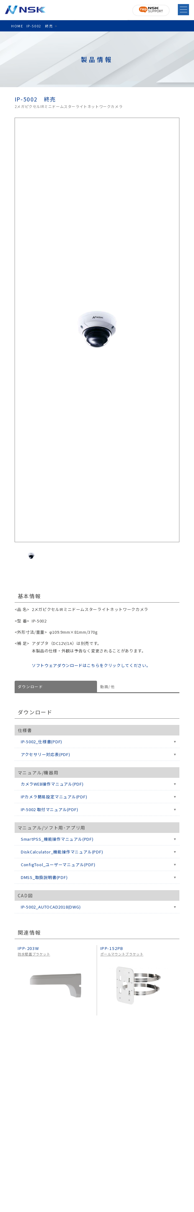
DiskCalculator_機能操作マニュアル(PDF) (62, 852)
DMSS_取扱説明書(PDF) (44, 877)
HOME (17, 25)
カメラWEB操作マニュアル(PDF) (52, 784)
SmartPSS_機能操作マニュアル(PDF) (57, 839)
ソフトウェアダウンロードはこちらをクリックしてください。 (91, 665)
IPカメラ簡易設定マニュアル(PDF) (54, 797)
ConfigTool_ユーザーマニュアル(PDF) (58, 864)
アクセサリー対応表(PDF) (45, 754)
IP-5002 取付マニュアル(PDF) (49, 809)
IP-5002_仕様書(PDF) (41, 742)
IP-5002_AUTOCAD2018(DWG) (51, 907)
